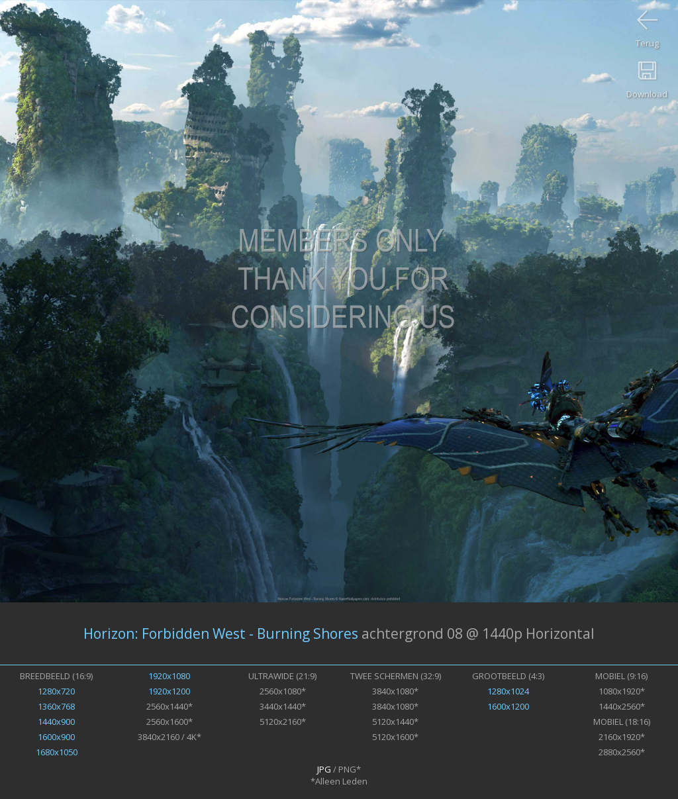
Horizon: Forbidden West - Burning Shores (220, 633)
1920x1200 (169, 691)
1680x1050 (56, 752)
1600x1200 (508, 706)
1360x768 (56, 706)
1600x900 (56, 737)
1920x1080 (169, 676)
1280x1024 (508, 691)
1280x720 (56, 691)
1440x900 (56, 722)
